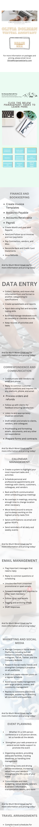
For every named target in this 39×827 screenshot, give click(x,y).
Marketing (19, 163)
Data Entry (7, 157)
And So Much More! (11, 265)
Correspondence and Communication (7, 165)
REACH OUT (19, 44)
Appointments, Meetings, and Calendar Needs (19, 158)
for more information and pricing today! (19, 266)
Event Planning (32, 151)
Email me (24, 265)
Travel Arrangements (31, 157)
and (19, 165)
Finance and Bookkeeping (7, 150)
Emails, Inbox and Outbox (19, 150)
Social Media (19, 166)
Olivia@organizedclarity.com (19, 60)
